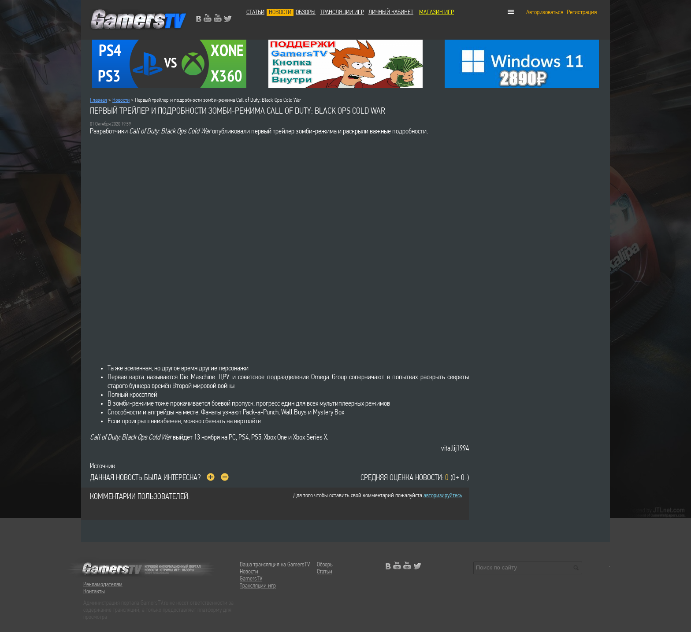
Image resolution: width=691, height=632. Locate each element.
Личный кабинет (390, 12)
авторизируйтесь (443, 495)
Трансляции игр (342, 12)
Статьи (255, 12)
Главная (98, 100)
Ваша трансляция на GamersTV (275, 565)
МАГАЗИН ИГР (436, 12)
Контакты (94, 591)
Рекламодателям (103, 584)
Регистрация (582, 12)
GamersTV (251, 579)
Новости (280, 12)
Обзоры (306, 12)
